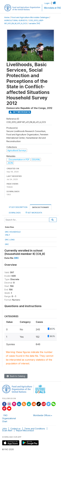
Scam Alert (7, 430)
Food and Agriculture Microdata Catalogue (30, 17)
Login (47, 3)
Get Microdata (20, 112)
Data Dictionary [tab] (40, 207)
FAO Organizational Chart (9, 418)
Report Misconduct (25, 430)
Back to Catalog (16, 376)
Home (6, 17)
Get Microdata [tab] (33, 212)
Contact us (15, 428)
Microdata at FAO (52, 7)
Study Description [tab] (18, 207)
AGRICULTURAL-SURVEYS (15, 20)
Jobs (4, 428)
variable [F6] (34, 23)
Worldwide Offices (42, 415)
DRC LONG (10, 239)
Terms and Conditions (34, 428)
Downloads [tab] (15, 213)
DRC (7, 244)
